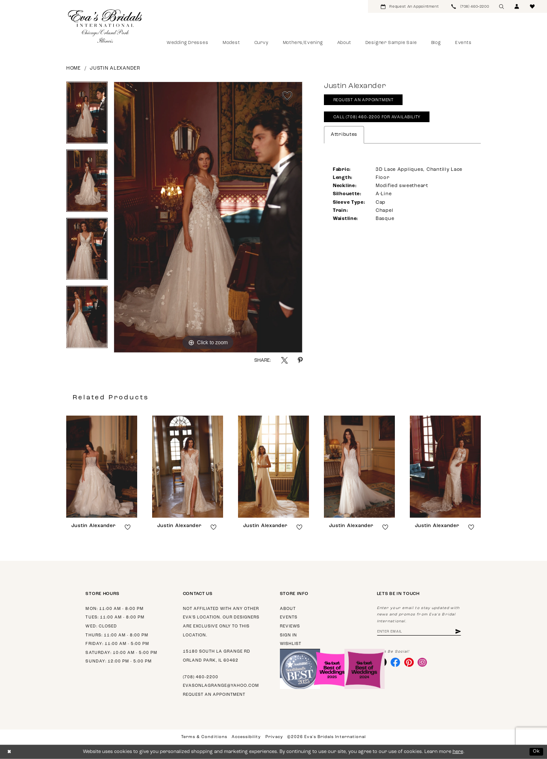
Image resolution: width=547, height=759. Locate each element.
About (288, 609)
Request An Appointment (363, 100)
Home (73, 68)
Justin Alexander (115, 68)
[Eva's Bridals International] (105, 26)
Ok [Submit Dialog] (536, 751)
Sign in (288, 635)
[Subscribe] (458, 632)
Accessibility (246, 737)
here (458, 752)
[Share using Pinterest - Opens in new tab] (300, 360)
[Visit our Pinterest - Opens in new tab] (409, 662)
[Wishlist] (532, 6)
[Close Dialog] (9, 751)
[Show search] (501, 6)
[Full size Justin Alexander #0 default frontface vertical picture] (208, 217)
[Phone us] (470, 6)
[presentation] (101, 467)
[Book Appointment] (410, 6)
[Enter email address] (419, 632)
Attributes (344, 134)
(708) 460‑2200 (200, 677)
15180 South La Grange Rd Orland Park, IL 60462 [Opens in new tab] (216, 656)
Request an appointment (214, 695)
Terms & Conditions (204, 737)
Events (288, 617)
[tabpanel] (87, 116)
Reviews (290, 626)
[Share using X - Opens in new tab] (284, 360)
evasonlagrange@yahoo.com (221, 686)
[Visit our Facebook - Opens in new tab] (395, 662)
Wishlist (290, 644)
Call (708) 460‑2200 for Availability (377, 117)
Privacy (274, 737)
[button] (517, 6)
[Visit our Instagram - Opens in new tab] (422, 662)
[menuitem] (410, 6)
